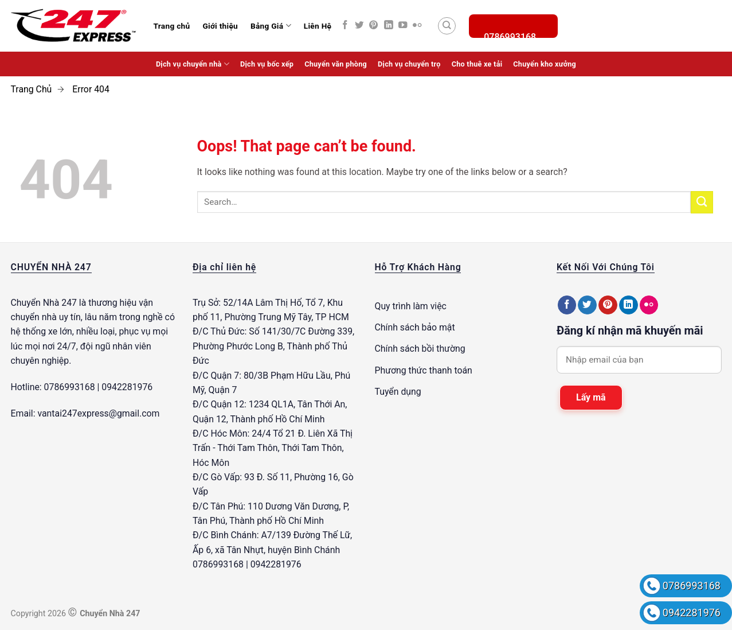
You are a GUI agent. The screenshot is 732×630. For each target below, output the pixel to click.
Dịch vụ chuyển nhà (192, 64)
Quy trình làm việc (411, 306)
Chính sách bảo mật (415, 327)
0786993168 (692, 586)
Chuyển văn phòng (335, 64)
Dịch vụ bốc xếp (266, 64)
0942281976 (692, 612)
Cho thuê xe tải (477, 64)
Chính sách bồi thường (420, 348)
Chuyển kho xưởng (544, 64)
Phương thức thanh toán (423, 370)
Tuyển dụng (398, 391)
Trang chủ (172, 25)
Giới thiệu (220, 25)
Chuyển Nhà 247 (44, 302)
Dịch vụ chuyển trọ (409, 64)
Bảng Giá (270, 25)
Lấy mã (591, 397)
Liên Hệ (317, 25)
